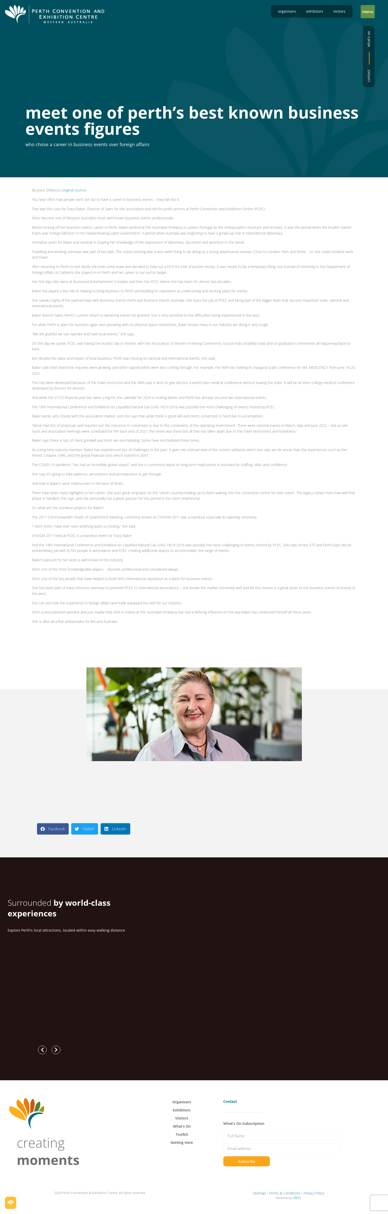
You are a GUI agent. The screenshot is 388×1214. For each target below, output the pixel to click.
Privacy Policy (314, 1193)
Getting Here (182, 1142)
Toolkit (182, 1134)
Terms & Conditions (284, 1193)
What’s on (368, 39)
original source (73, 190)
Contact (368, 76)
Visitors (339, 11)
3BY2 (297, 1197)
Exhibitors (314, 11)
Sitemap (259, 1193)
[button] (368, 11)
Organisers (287, 11)
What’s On (182, 1126)
